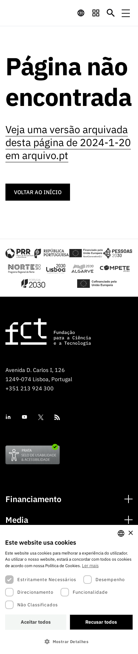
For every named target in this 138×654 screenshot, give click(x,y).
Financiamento (33, 499)
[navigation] (80, 12)
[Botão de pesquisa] (110, 12)
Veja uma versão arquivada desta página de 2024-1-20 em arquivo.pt (68, 142)
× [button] (130, 533)
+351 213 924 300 (29, 388)
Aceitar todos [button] (36, 622)
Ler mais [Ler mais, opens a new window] (90, 566)
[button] (69, 641)
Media (16, 520)
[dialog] (69, 589)
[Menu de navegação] (125, 12)
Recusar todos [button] (101, 622)
